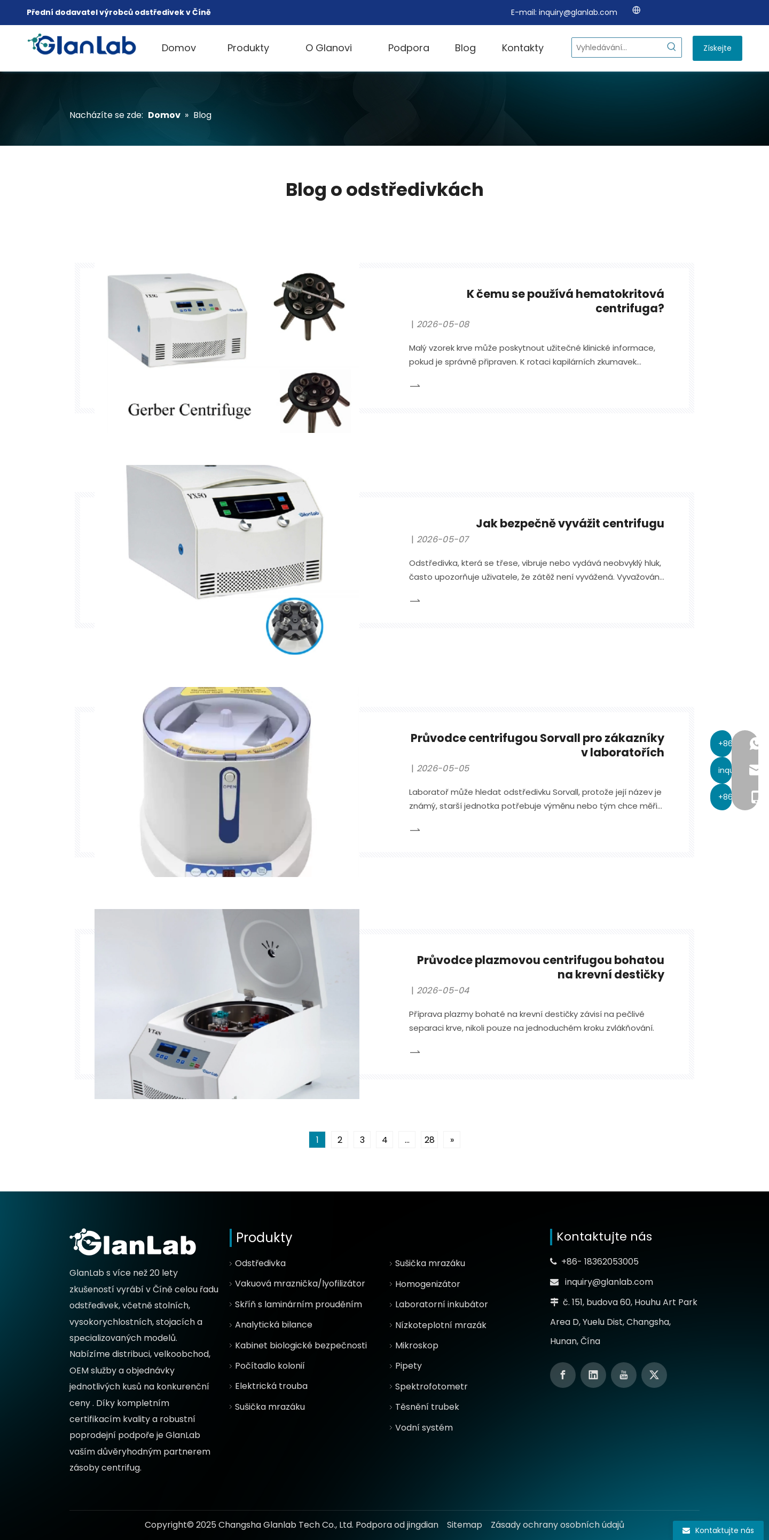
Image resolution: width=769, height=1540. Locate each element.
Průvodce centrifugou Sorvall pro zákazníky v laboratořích (537, 745)
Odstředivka (260, 1263)
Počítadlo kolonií (270, 1366)
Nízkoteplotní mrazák (440, 1325)
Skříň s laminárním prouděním (298, 1304)
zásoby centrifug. (105, 1468)
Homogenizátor (427, 1284)
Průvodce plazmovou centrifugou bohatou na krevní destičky (540, 967)
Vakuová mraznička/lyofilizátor (300, 1283)
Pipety (408, 1366)
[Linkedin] (593, 1375)
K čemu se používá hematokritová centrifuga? (565, 301)
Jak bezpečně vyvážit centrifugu (570, 523)
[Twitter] (654, 1375)
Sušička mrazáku (270, 1407)
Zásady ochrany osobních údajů (557, 1525)
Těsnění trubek (427, 1407)
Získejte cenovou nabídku (717, 52)
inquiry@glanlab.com (578, 12)
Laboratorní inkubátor (441, 1304)
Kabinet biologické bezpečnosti (301, 1345)
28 (430, 1140)
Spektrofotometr (431, 1386)
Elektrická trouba (271, 1386)
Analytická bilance (273, 1324)
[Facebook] (563, 1375)
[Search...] (617, 47)
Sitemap (464, 1525)
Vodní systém (424, 1427)
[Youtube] (624, 1375)
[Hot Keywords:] (671, 47)
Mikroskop (416, 1345)
